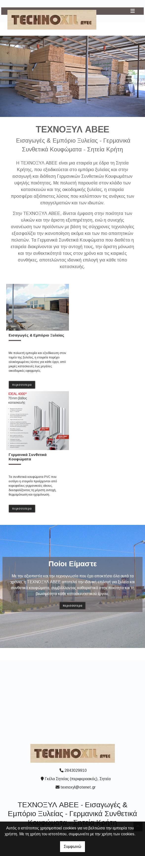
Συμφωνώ (72, 846)
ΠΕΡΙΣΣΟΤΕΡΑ (22, 385)
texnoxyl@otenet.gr (78, 787)
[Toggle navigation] (132, 11)
